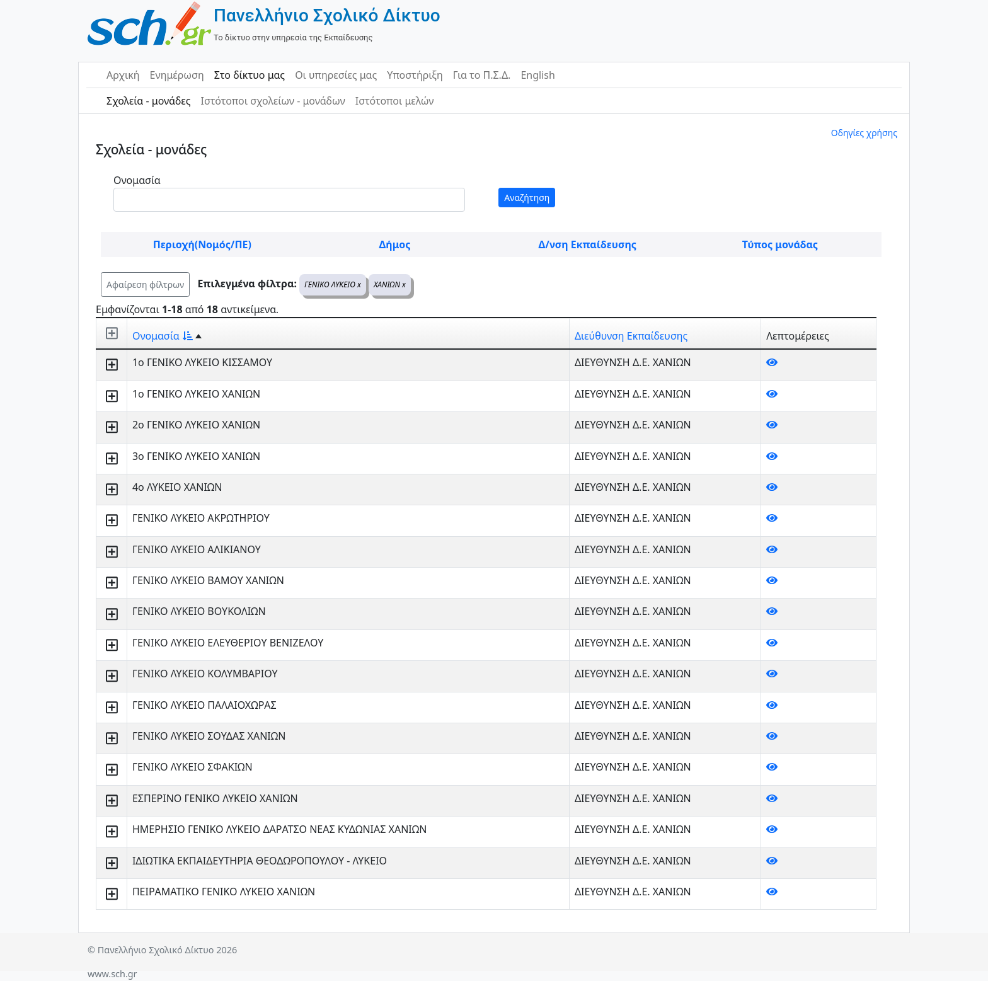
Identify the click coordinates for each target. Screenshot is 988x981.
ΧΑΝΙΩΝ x (390, 284)
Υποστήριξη (415, 75)
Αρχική (123, 75)
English (537, 75)
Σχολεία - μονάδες (148, 101)
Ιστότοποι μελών (394, 101)
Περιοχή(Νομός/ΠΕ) (202, 244)
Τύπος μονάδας (780, 244)
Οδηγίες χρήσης (864, 133)
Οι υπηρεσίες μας (336, 75)
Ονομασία (137, 180)
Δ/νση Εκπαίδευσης (587, 244)
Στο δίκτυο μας (249, 75)
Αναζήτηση (526, 198)
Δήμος (395, 244)
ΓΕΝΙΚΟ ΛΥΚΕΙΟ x (332, 284)
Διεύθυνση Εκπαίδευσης (631, 336)
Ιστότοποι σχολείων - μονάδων (272, 101)
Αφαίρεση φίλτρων (145, 284)
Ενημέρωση (177, 75)
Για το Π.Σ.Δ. (482, 75)
